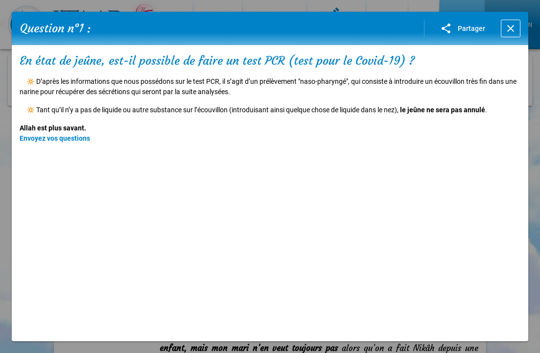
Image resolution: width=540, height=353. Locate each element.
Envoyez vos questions (55, 138)
